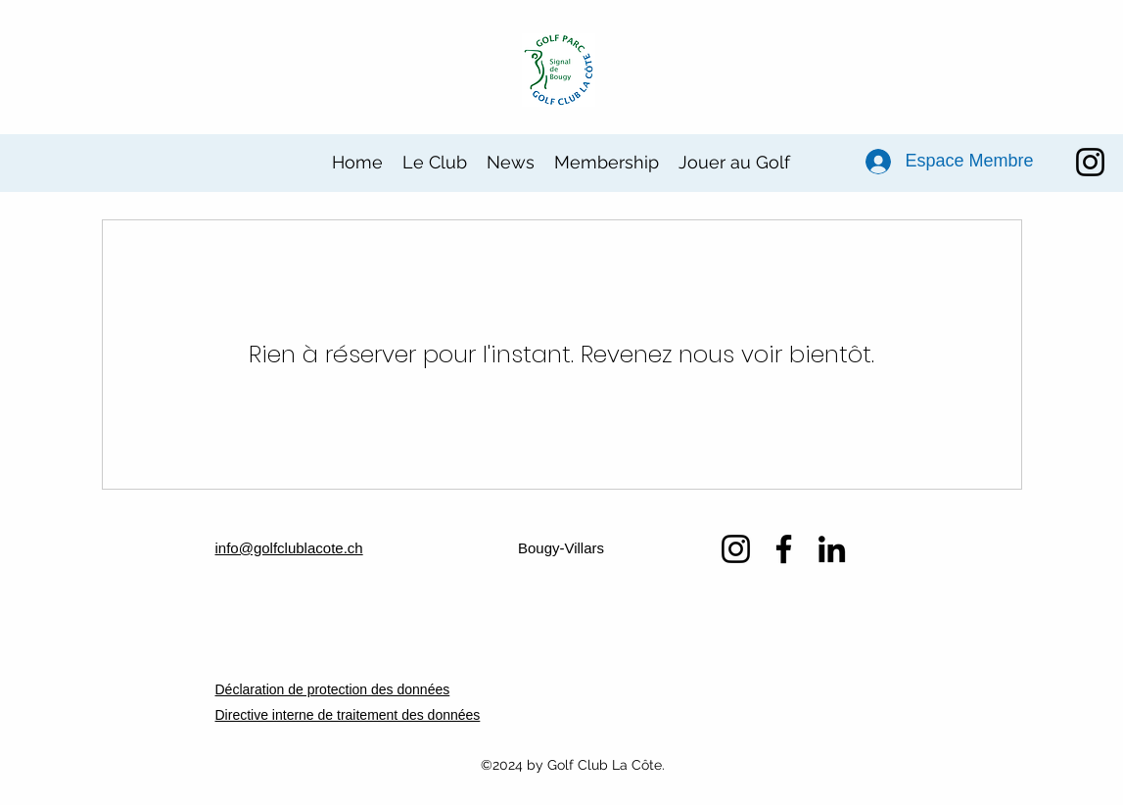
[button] (435, 162)
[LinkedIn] (832, 549)
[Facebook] (784, 549)
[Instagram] (1090, 162)
